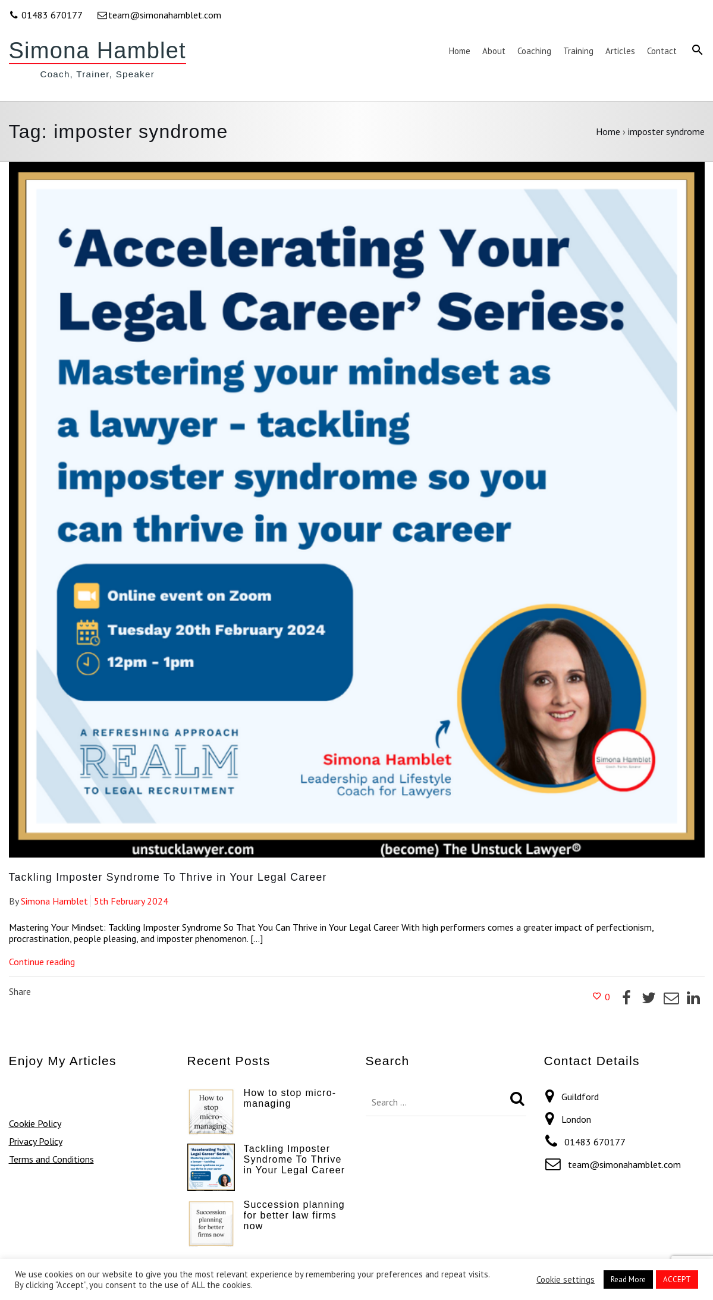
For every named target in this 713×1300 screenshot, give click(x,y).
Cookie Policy (35, 1123)
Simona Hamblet (97, 50)
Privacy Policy (35, 1141)
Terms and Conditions (51, 1159)
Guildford (580, 1097)
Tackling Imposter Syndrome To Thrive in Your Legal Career (168, 877)
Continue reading (42, 962)
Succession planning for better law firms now (294, 1215)
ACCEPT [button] (677, 1279)
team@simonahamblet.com (158, 15)
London (576, 1119)
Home (608, 131)
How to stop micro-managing (290, 1098)
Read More (628, 1279)
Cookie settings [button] (565, 1279)
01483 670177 (46, 15)
